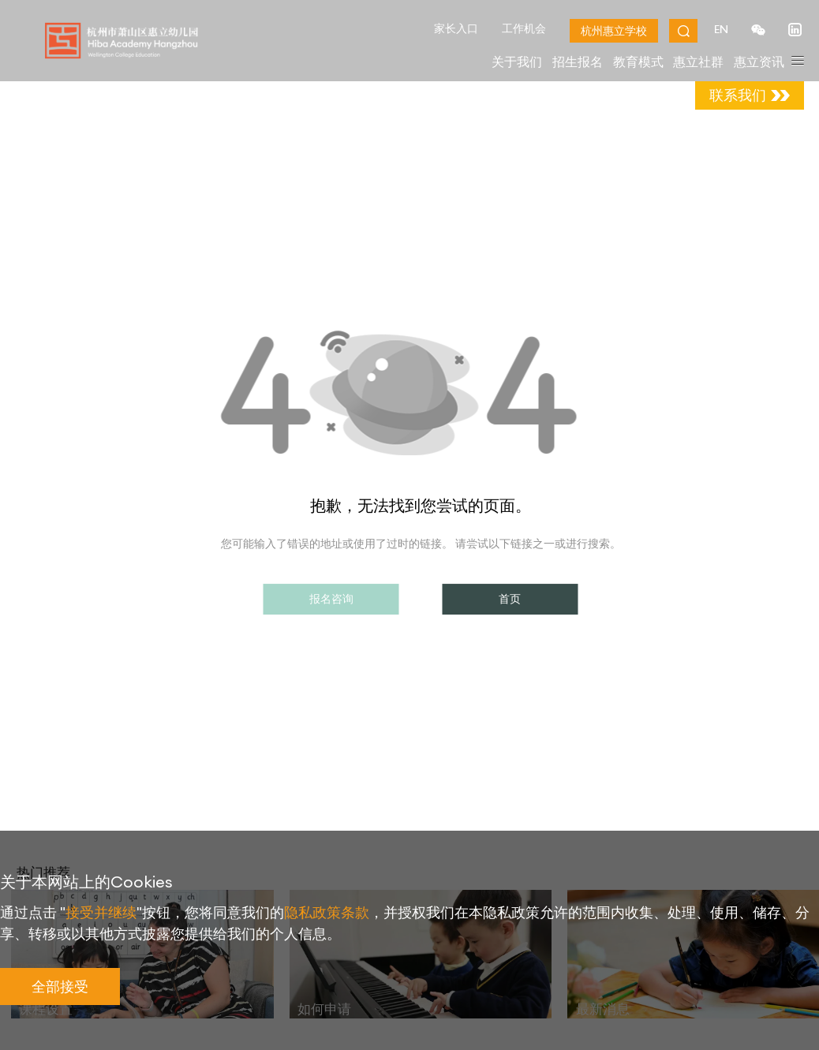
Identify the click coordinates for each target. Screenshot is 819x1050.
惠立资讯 (759, 61)
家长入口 (454, 28)
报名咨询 (331, 599)
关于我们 (517, 61)
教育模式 (638, 61)
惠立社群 (698, 61)
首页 (510, 599)
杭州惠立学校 (612, 31)
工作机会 (522, 28)
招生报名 (577, 61)
